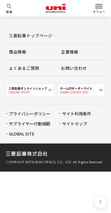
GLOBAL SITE (21, 134)
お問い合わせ (74, 68)
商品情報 (17, 52)
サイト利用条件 (76, 114)
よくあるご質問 (24, 68)
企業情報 (69, 52)
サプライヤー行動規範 (29, 124)
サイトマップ (74, 124)
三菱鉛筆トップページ (30, 35)
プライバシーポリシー (29, 114)
